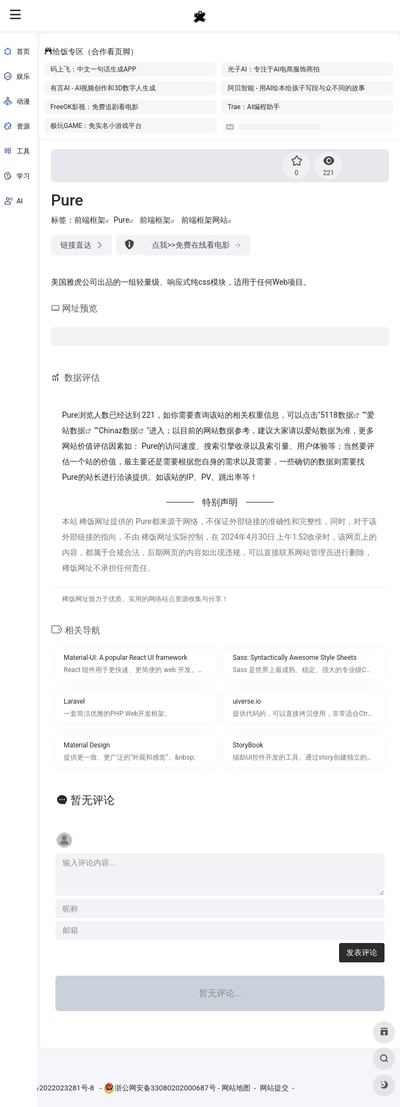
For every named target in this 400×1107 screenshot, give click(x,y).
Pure (122, 220)
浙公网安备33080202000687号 (165, 1088)
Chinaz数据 (118, 430)
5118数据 (336, 415)
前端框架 (89, 220)
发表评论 (361, 952)
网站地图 (236, 1088)
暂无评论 (92, 800)
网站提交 (274, 1088)
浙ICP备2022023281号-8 (54, 1088)
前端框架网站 (204, 220)
